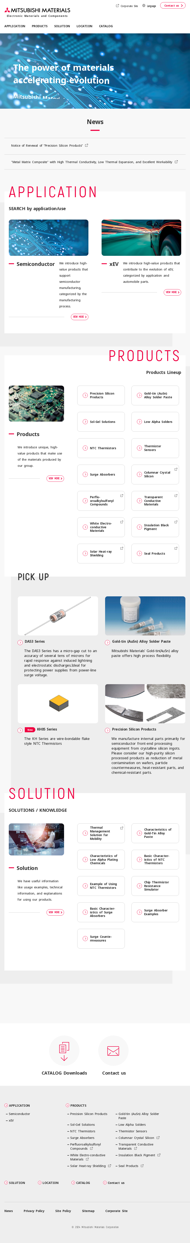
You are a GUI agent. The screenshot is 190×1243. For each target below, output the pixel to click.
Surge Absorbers (99, 474)
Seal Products (151, 553)
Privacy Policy (34, 1211)
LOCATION (84, 26)
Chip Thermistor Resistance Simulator (153, 886)
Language (151, 6)
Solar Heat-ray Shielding (97, 553)
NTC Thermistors (99, 448)
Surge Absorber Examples (152, 912)
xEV (11, 1120)
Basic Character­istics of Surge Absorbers (99, 912)
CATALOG (106, 26)
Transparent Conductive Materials (150, 501)
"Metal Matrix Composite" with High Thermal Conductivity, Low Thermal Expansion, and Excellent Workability (92, 162)
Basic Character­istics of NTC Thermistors (153, 859)
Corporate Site (129, 6)
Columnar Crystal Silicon (153, 474)
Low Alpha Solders (154, 421)
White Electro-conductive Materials (97, 527)
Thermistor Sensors (149, 448)
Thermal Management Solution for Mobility (96, 833)
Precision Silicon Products (98, 395)
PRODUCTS (76, 1105)
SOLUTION (14, 1183)
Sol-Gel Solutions (99, 421)
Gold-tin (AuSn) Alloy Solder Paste (154, 395)
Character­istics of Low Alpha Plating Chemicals (100, 859)
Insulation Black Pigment (153, 527)
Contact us (171, 5)
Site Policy (63, 1211)
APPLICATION (17, 1105)
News (8, 1211)
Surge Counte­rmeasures (97, 938)
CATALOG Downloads (64, 1073)
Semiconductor (19, 1114)
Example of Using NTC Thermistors (100, 886)
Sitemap (88, 1211)
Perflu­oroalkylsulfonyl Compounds (98, 501)
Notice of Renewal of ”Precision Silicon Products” (47, 145)
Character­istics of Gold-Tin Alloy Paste (154, 833)
